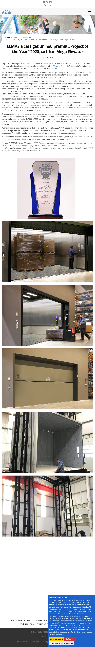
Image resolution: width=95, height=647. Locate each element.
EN (50, 6)
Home (7, 37)
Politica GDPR (34, 642)
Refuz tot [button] (70, 639)
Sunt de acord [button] (56, 639)
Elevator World (60, 66)
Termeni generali (47, 642)
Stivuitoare (41, 620)
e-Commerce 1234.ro (22, 620)
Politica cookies (22, 642)
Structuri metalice (46, 624)
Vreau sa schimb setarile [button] (61, 643)
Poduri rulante (27, 624)
